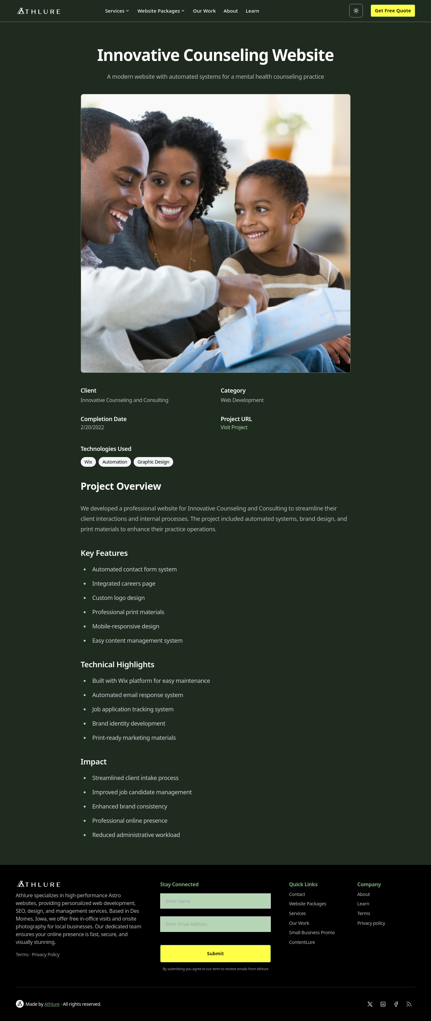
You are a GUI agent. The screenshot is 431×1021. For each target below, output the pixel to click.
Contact (297, 894)
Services (117, 10)
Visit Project (234, 427)
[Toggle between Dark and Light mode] (356, 10)
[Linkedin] (383, 1004)
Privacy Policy (45, 954)
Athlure (52, 1004)
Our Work (204, 10)
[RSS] (408, 1004)
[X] (370, 1004)
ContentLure (302, 942)
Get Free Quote (393, 10)
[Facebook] (395, 1004)
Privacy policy (371, 923)
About (230, 10)
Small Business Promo (312, 932)
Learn (252, 10)
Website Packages (161, 10)
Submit (215, 953)
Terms (22, 954)
